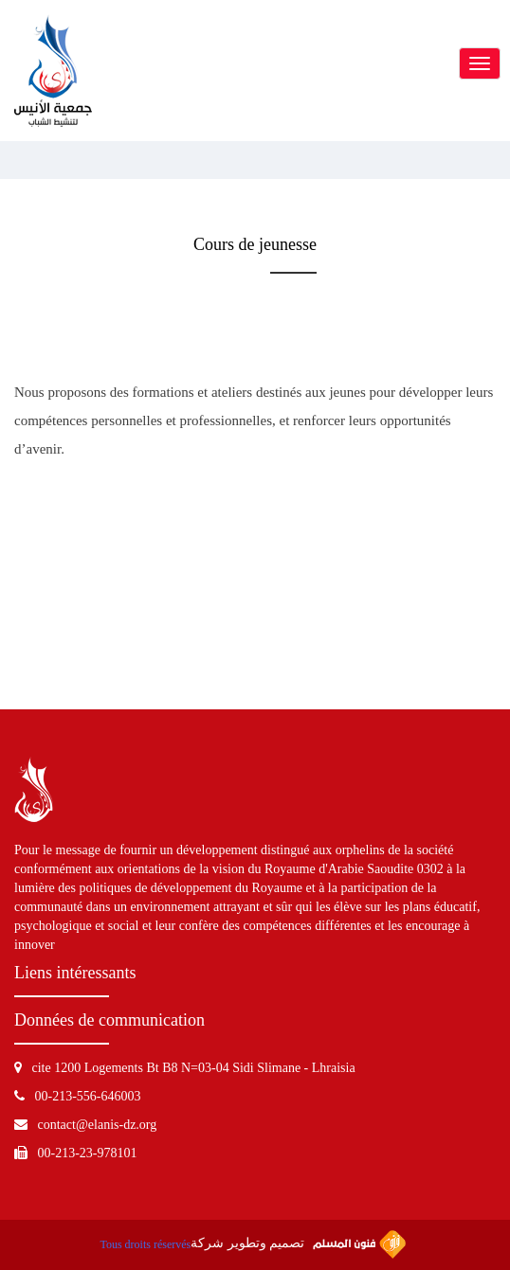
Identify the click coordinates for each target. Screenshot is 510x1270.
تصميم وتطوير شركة (298, 1244)
